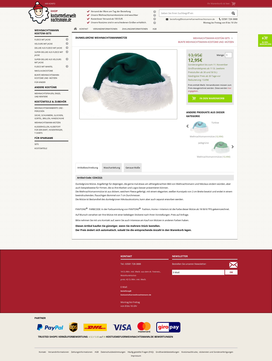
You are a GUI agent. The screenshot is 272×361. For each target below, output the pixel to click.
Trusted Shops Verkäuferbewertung (63, 336)
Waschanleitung (112, 167)
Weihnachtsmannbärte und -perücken (49, 109)
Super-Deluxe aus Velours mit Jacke (48, 61)
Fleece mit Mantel (44, 66)
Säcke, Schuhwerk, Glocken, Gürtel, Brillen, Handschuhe (49, 117)
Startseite (53, 12)
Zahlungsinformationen (135, 29)
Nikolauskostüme (44, 70)
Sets (37, 144)
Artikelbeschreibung (87, 167)
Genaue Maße (133, 167)
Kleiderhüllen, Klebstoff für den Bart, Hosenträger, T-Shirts (49, 129)
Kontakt (83, 29)
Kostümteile (41, 148)
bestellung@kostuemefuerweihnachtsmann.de (192, 19)
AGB (154, 29)
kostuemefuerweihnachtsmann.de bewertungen (139, 336)
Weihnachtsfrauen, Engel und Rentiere (48, 95)
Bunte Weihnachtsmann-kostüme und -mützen (47, 76)
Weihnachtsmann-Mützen (48, 122)
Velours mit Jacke (44, 43)
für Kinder (40, 82)
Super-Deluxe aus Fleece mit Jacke (49, 53)
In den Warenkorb (265, 43)
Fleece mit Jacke (42, 39)
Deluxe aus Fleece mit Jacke (48, 48)
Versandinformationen (105, 29)
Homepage (74, 28)
